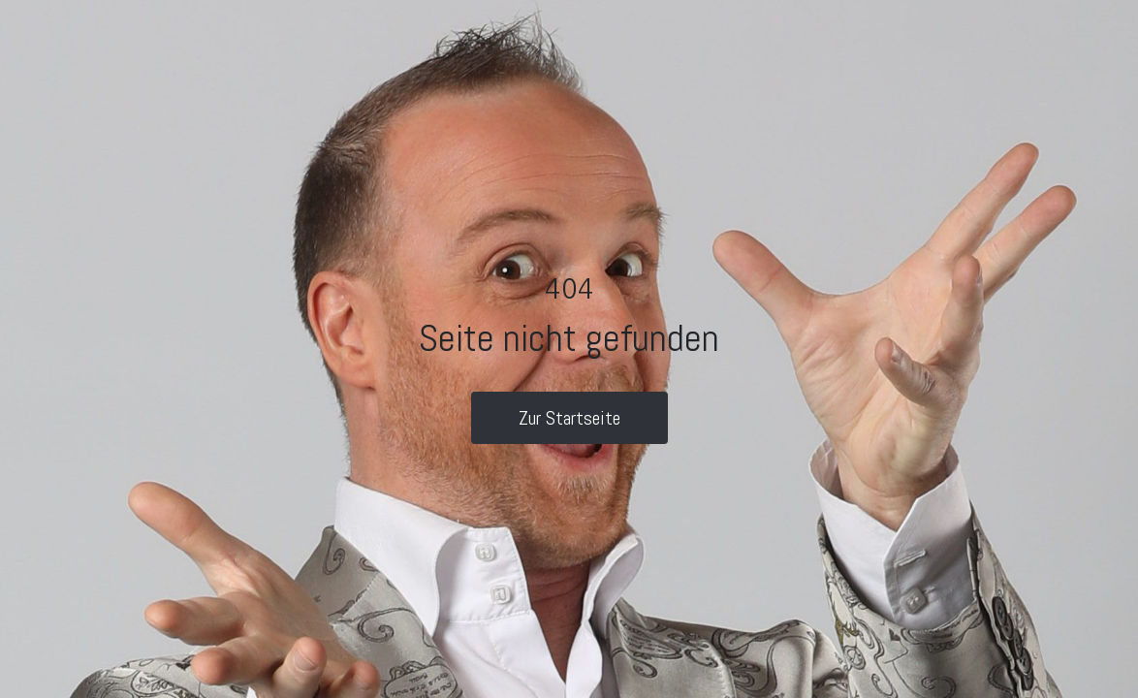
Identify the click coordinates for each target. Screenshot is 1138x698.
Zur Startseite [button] (569, 417)
